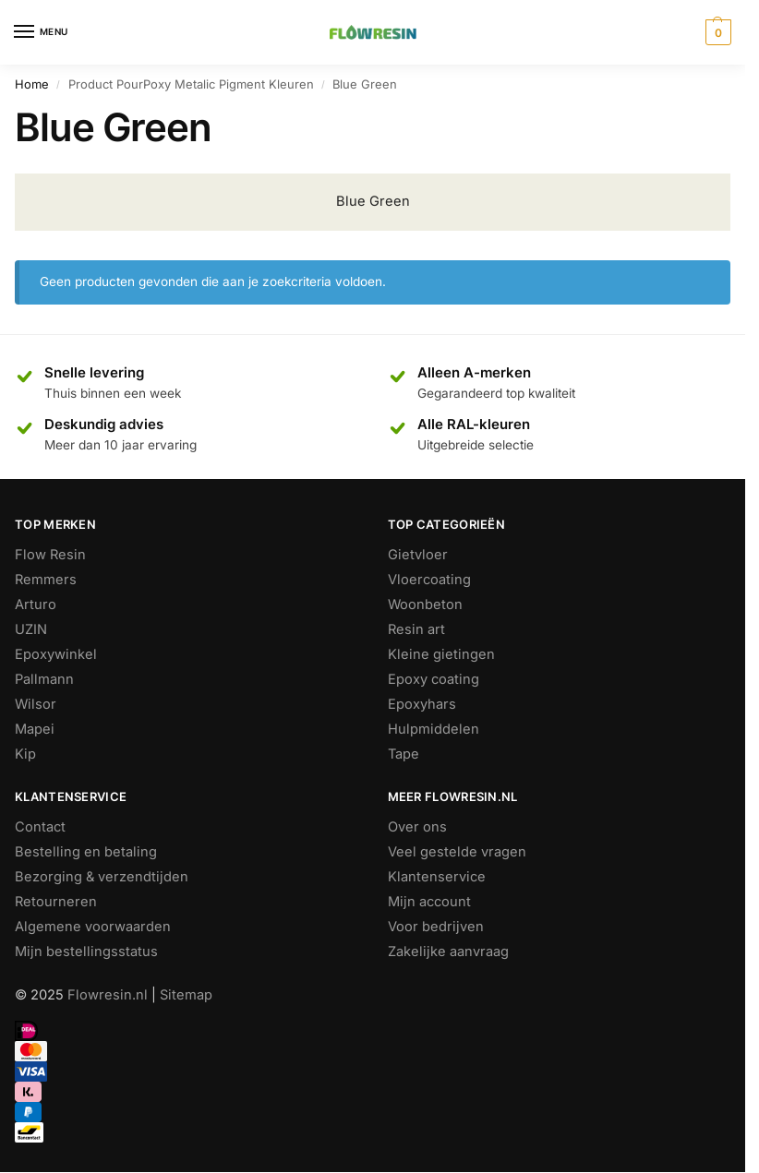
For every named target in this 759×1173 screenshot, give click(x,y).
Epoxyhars (422, 704)
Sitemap (186, 995)
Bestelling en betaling (86, 852)
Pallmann (44, 679)
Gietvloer (418, 554)
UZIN (31, 629)
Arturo (35, 604)
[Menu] (41, 32)
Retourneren (56, 901)
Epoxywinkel (56, 654)
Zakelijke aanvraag (448, 951)
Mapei (34, 729)
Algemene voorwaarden (93, 926)
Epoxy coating (433, 679)
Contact (40, 827)
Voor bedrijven (436, 926)
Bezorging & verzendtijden (101, 876)
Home (32, 84)
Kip (25, 754)
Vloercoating (429, 579)
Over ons (417, 827)
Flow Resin (50, 554)
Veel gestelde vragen (457, 852)
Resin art (416, 629)
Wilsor (35, 704)
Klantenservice (437, 876)
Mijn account (429, 901)
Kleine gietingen (441, 654)
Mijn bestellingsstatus (86, 951)
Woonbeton (425, 604)
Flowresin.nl (107, 995)
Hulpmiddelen (433, 729)
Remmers (46, 579)
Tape (403, 754)
